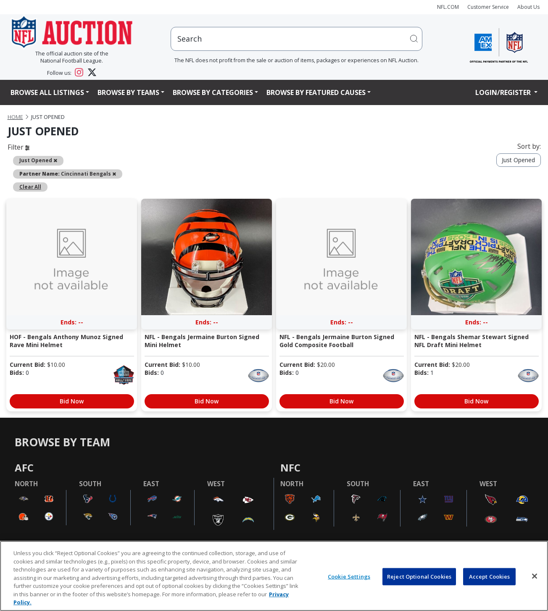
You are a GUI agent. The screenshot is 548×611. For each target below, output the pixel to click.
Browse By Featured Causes (316, 92)
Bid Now (72, 401)
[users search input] (296, 39)
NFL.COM (448, 7)
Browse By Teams (128, 92)
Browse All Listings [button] (47, 92)
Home (15, 117)
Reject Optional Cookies (419, 576)
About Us (528, 7)
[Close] (534, 576)
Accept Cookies (489, 576)
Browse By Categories (213, 92)
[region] (274, 576)
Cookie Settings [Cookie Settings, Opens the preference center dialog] (349, 576)
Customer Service (488, 7)
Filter (18, 147)
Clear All (30, 186)
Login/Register (503, 92)
